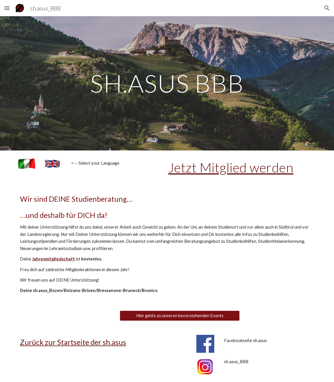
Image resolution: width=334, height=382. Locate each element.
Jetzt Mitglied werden (231, 167)
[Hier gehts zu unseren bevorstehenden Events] (179, 315)
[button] (7, 8)
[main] (167, 83)
